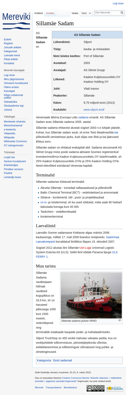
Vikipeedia (9, 133)
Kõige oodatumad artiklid (13, 96)
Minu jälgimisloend (14, 79)
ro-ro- (43, 202)
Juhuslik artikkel (12, 47)
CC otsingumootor (14, 145)
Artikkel (38, 13)
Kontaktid (9, 63)
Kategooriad (10, 51)
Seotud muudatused (15, 161)
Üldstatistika (10, 101)
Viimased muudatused (16, 83)
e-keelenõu (10, 129)
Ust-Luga (85, 247)
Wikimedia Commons (15, 141)
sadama (83, 117)
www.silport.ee (93, 109)
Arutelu (50, 13)
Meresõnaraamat (13, 125)
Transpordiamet (53, 387)
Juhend (8, 109)
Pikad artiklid (11, 59)
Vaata (74, 13)
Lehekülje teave (12, 177)
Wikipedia (9, 137)
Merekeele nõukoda (14, 121)
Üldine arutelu (11, 87)
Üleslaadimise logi (14, 105)
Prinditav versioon (13, 169)
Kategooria (44, 360)
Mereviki (39, 387)
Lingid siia (9, 157)
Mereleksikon (70, 387)
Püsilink (8, 173)
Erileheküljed (11, 165)
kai (116, 132)
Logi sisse (118, 3)
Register (8, 43)
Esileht (7, 39)
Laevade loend (12, 55)
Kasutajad (9, 91)
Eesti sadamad (62, 360)
